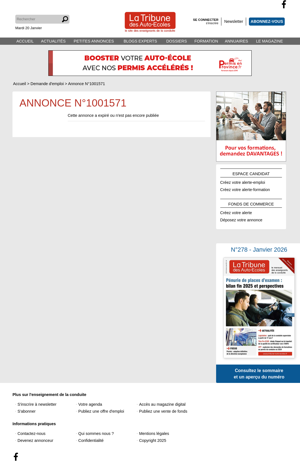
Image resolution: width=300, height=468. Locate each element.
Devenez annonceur (35, 440)
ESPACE (251, 173)
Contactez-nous (32, 433)
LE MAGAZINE (269, 41)
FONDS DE (251, 203)
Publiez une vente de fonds (163, 411)
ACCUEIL (25, 41)
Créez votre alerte (236, 212)
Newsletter (233, 21)
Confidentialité (91, 440)
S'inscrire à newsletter (37, 404)
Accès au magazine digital (162, 404)
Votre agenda (90, 404)
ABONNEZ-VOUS (267, 21)
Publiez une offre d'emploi (101, 411)
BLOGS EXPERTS (140, 41)
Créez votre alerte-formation (245, 188)
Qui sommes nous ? (96, 433)
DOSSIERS (176, 41)
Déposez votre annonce (241, 219)
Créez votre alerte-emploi (242, 181)
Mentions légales (154, 433)
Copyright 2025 (152, 440)
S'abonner (27, 411)
